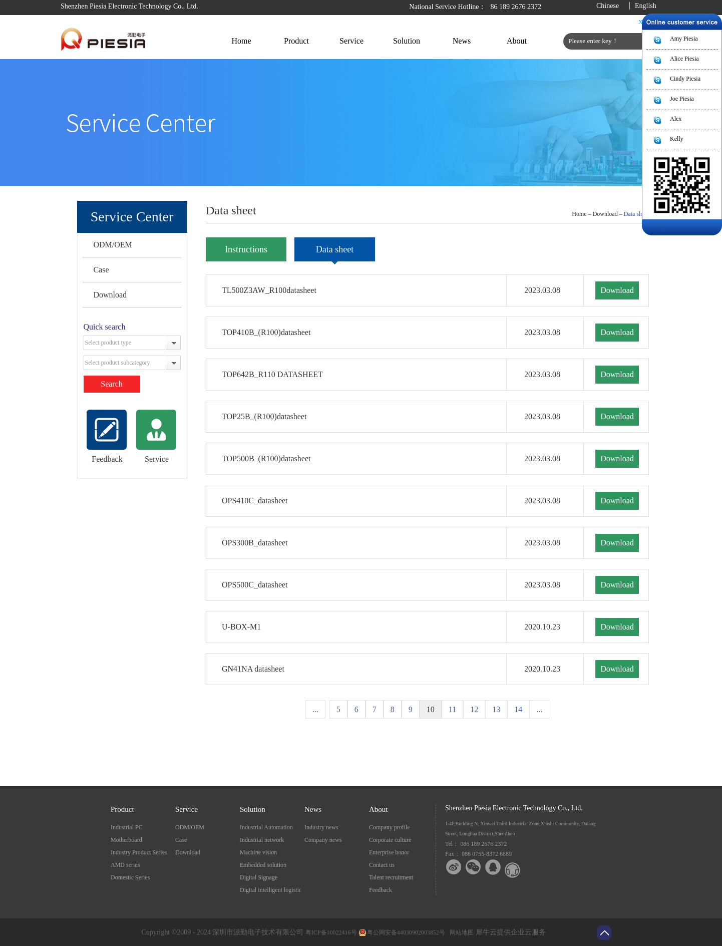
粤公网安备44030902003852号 (406, 932)
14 (518, 709)
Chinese (607, 6)
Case (101, 269)
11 (452, 709)
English (645, 6)
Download (110, 294)
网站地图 (460, 932)
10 (431, 709)
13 (496, 709)
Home (241, 41)
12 (474, 709)
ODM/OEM (112, 244)
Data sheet (636, 213)
